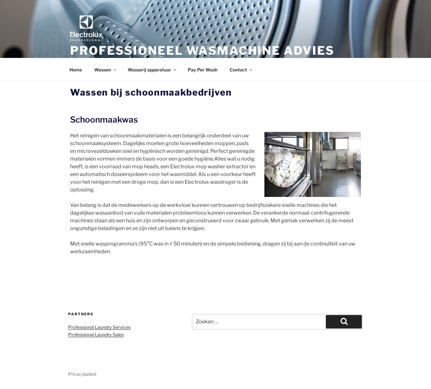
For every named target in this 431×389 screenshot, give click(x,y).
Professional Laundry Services (99, 327)
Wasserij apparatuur (152, 69)
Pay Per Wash (202, 69)
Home (75, 69)
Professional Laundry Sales (96, 334)
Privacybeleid (82, 374)
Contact (241, 69)
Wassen (105, 69)
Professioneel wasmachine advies (202, 50)
